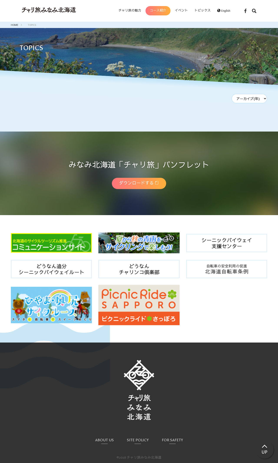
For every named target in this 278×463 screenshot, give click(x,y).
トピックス (202, 10)
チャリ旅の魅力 (129, 10)
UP (264, 452)
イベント (181, 10)
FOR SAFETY (172, 440)
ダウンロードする (136, 183)
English (225, 10)
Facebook (245, 11)
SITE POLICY (138, 440)
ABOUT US (104, 440)
